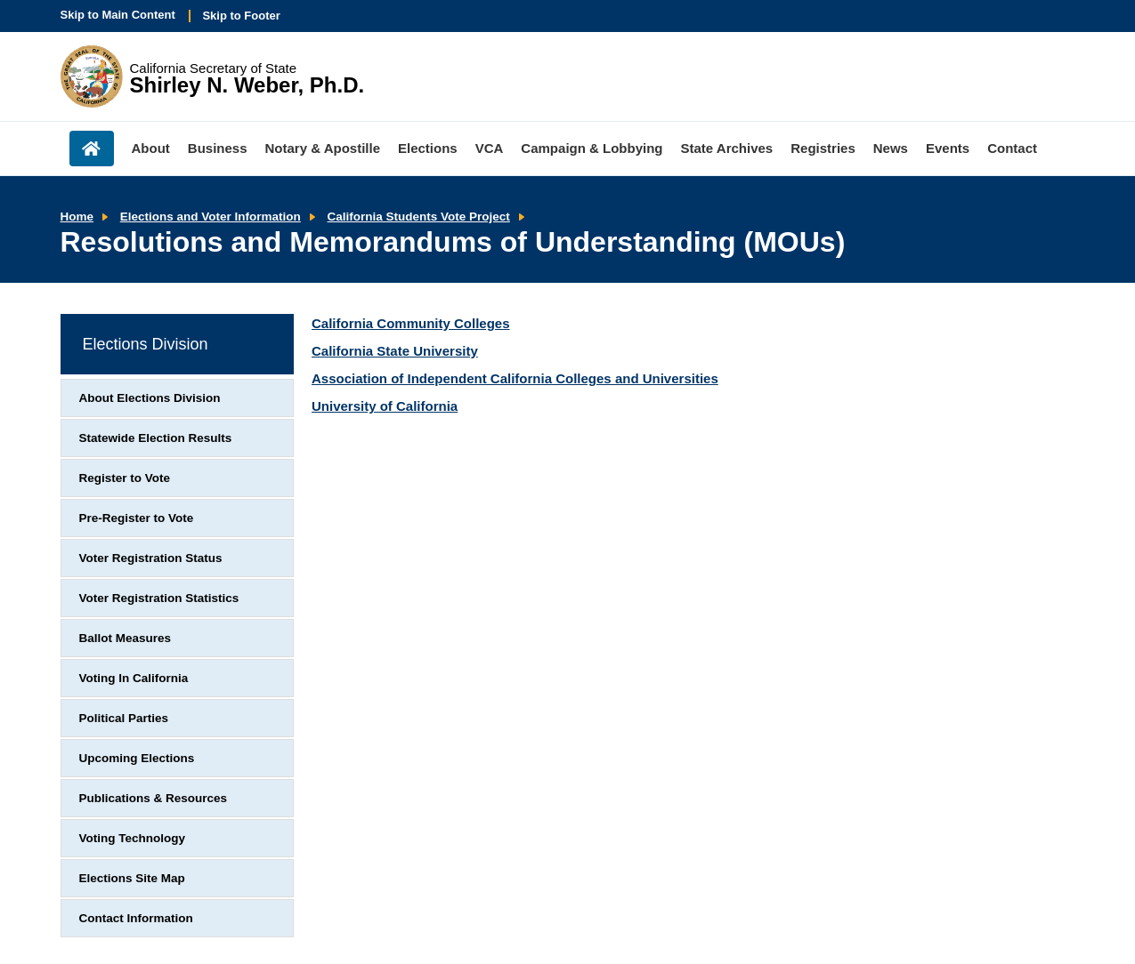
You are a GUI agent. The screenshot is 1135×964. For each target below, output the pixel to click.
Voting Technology (132, 838)
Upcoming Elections (137, 758)
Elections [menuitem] (428, 148)
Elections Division (145, 344)
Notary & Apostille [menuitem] (322, 148)
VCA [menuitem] (489, 148)
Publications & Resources (153, 798)
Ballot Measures (125, 638)
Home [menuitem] (91, 148)
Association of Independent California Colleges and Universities (515, 378)
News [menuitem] (890, 148)
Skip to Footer (241, 15)
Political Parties (124, 718)
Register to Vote (125, 478)
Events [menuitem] (947, 148)
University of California (385, 406)
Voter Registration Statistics (159, 598)
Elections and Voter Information (210, 216)
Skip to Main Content (118, 14)
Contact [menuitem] (1012, 148)
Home (77, 216)
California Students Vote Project (419, 216)
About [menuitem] (151, 148)
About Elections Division (150, 398)
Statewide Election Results (155, 438)
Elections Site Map (132, 878)
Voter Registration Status (151, 558)
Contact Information (136, 918)
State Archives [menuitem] (727, 148)
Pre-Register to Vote (136, 518)
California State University (395, 350)
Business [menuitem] (217, 148)
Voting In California (134, 678)
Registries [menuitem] (822, 148)
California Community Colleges (411, 323)
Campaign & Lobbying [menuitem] (591, 148)
